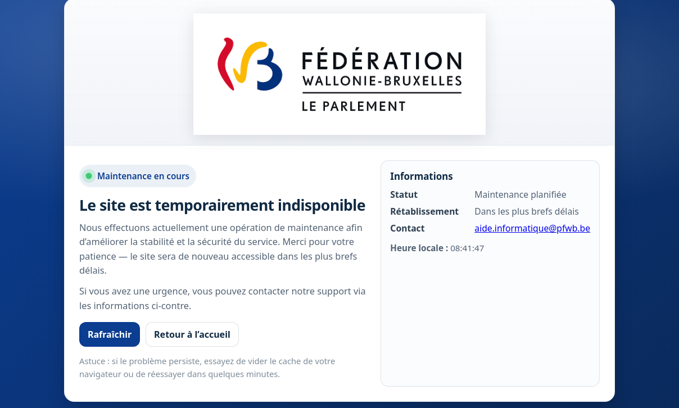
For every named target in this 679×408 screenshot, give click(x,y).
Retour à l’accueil (192, 334)
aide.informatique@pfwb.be (532, 228)
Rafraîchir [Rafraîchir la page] (110, 334)
